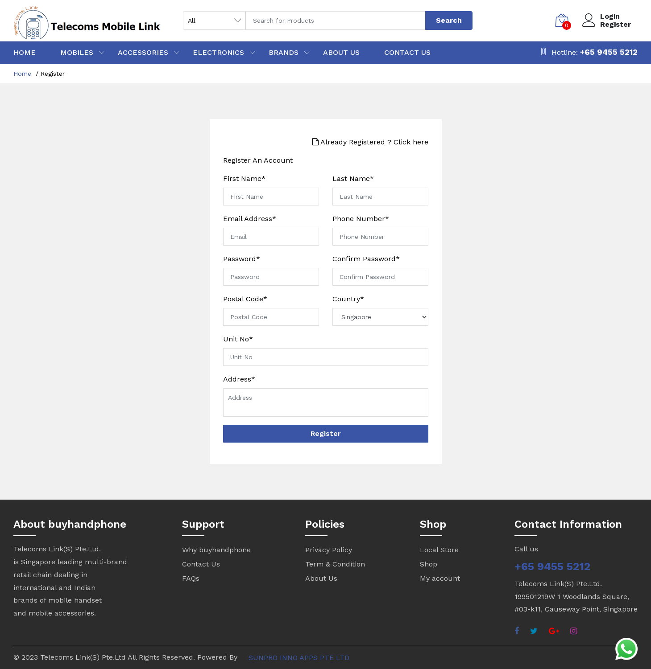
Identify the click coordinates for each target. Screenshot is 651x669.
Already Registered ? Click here (370, 142)
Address (239, 379)
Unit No (238, 339)
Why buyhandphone (216, 550)
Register (615, 25)
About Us (321, 578)
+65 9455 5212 (609, 52)
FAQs (190, 578)
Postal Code (245, 299)
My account (440, 578)
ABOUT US (341, 52)
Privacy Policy (328, 550)
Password (241, 259)
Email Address (249, 218)
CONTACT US (407, 52)
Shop (428, 564)
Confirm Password (366, 259)
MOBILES (76, 52)
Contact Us (201, 564)
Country (348, 299)
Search (449, 20)
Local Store (439, 550)
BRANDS (284, 52)
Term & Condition (335, 564)
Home (22, 73)
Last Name (353, 178)
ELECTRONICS (218, 52)
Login (610, 16)
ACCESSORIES (143, 52)
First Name (244, 178)
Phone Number (360, 218)
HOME (24, 52)
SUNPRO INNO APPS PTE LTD (299, 657)
